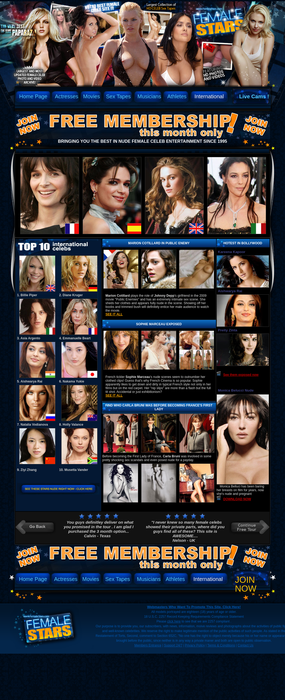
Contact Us (245, 645)
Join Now (245, 584)
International (209, 96)
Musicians (149, 96)
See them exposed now (241, 375)
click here (174, 621)
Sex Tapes (118, 96)
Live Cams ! (254, 96)
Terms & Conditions (221, 645)
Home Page (33, 96)
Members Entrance (147, 645)
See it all (114, 314)
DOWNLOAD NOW (237, 499)
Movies (91, 96)
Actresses (66, 96)
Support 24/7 (173, 645)
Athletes (176, 96)
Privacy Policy (195, 645)
